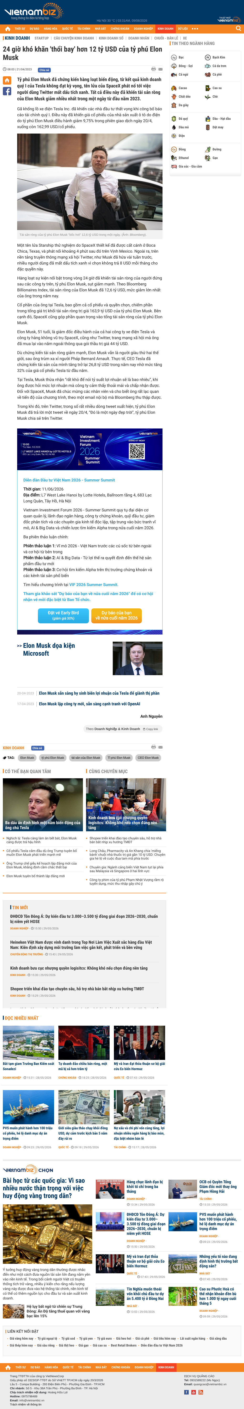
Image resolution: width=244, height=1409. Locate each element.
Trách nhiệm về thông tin (25, 1404)
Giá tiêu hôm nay (165, 1338)
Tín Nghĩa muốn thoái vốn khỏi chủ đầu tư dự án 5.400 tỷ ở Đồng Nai (145, 1294)
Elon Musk (27, 757)
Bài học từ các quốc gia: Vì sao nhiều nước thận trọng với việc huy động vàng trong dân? (44, 1188)
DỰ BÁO (34, 29)
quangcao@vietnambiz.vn (209, 1384)
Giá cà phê (142, 1338)
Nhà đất (204, 1273)
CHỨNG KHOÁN (120, 29)
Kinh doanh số (111, 38)
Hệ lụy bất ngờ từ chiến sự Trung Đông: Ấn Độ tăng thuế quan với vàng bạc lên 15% (58, 1311)
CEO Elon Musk (148, 757)
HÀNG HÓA (50, 29)
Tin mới (20, 907)
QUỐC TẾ (67, 29)
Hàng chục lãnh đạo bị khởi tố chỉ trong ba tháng (145, 1187)
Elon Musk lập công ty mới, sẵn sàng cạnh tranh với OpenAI (89, 704)
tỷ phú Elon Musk (52, 757)
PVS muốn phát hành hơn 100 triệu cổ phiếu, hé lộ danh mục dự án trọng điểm (27, 1133)
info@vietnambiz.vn (31, 1400)
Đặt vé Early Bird (63, 615)
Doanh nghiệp (19, 928)
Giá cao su (100, 1345)
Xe (185, 38)
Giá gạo (83, 1345)
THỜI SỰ (20, 29)
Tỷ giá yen (86, 1338)
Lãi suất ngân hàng (192, 1338)
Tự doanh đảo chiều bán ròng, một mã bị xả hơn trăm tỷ (82, 1066)
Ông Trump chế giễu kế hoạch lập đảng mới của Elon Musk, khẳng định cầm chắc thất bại (41, 865)
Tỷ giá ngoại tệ (47, 1338)
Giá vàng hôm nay (21, 1338)
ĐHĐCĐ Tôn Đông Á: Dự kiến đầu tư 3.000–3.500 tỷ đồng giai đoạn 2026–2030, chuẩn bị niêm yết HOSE (84, 919)
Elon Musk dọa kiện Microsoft (49, 649)
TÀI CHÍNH (83, 29)
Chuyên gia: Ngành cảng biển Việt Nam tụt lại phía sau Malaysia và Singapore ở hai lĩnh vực (126, 869)
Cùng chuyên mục (108, 771)
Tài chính (120, 1147)
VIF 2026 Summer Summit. (93, 584)
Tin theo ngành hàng (193, 43)
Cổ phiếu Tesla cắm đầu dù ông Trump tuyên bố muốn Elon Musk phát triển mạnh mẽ (41, 853)
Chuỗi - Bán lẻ (166, 38)
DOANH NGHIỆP (143, 29)
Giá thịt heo (66, 1345)
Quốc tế (119, 1077)
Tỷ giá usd (68, 1338)
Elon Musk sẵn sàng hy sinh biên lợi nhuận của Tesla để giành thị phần (99, 693)
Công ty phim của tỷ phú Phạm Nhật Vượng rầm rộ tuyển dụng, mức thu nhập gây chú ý (127, 882)
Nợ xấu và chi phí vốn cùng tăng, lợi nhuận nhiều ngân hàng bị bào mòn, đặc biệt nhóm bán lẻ (139, 1133)
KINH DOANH (165, 29)
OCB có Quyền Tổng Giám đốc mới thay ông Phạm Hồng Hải (218, 1187)
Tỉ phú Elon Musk (119, 757)
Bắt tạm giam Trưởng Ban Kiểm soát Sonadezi (28, 1066)
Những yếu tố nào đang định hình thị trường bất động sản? (218, 1261)
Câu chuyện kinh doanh (74, 38)
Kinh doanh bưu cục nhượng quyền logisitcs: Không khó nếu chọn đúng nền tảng (122, 822)
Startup (42, 38)
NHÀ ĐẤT (100, 29)
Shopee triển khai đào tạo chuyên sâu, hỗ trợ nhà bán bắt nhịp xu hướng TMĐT (125, 840)
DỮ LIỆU (183, 29)
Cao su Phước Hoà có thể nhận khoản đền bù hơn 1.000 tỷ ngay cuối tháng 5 (217, 1296)
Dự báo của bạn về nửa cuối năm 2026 (117, 616)
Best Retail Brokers (124, 1345)
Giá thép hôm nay (21, 1345)
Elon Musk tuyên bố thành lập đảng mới (35, 876)
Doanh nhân (138, 38)
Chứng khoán (67, 1077)
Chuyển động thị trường (26, 954)
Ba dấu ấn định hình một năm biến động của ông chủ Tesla (42, 825)
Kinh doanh (17, 38)
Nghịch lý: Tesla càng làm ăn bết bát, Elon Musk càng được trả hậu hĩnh (41, 840)
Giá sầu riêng (46, 1345)
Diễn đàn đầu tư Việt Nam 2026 (162, 1345)
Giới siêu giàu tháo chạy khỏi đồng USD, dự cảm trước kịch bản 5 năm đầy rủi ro (83, 1133)
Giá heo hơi (123, 1338)
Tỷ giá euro (104, 1338)
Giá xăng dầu (218, 1338)
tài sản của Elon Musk (85, 757)
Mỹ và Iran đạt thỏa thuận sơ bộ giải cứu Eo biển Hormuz (139, 1066)
